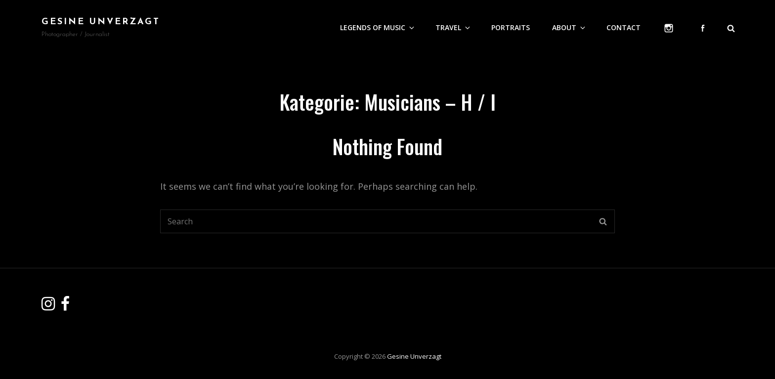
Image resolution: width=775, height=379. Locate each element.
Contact (623, 27)
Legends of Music (378, 27)
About (569, 27)
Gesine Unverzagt (101, 22)
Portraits (510, 27)
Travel (453, 27)
